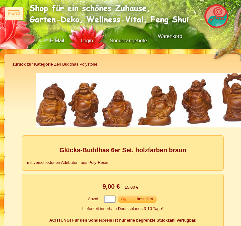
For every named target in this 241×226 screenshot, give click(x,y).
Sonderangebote (128, 40)
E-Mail (57, 40)
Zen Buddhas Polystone (55, 64)
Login (87, 40)
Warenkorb (170, 36)
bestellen (145, 198)
